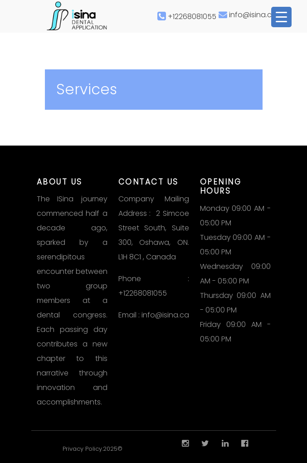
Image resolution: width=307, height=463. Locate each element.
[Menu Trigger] (281, 17)
